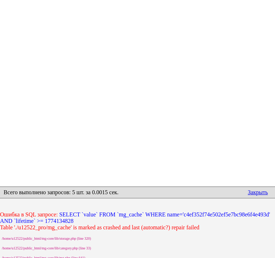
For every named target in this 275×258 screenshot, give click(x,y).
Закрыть (258, 192)
